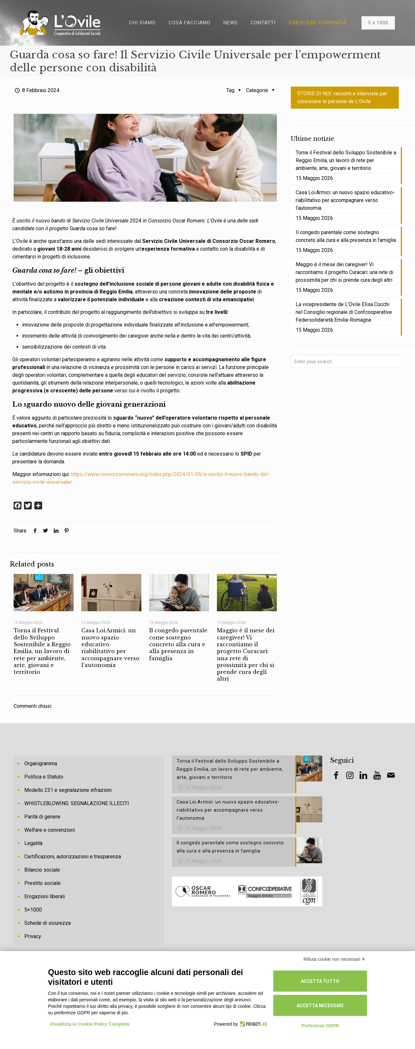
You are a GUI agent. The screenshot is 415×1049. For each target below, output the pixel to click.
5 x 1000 (378, 23)
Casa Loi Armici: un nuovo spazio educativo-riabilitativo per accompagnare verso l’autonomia (110, 647)
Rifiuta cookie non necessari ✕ (334, 959)
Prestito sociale (42, 883)
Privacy (32, 936)
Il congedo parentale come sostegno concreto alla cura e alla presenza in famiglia (178, 644)
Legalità (33, 843)
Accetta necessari (320, 1005)
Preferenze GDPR (320, 1025)
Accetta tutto (320, 981)
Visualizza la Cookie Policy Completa (89, 1024)
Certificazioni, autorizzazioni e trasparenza (72, 856)
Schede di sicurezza (47, 923)
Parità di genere (42, 817)
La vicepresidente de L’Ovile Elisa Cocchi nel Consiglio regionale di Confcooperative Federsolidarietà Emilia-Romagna (344, 312)
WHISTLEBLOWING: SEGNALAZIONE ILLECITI (76, 803)
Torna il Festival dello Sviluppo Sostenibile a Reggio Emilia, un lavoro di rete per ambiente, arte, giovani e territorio (42, 651)
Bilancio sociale (42, 870)
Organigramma (40, 763)
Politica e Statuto (43, 777)
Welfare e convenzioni (49, 830)
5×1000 (33, 910)
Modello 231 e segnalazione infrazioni (68, 790)
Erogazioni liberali (44, 896)
